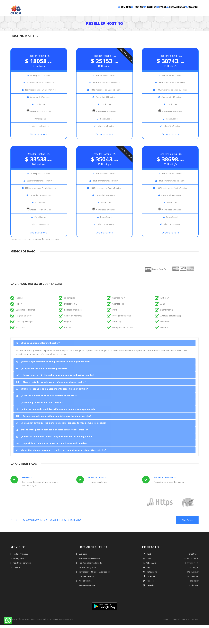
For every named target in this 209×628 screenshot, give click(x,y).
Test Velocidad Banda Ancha (90, 565)
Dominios (90, 11)
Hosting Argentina (20, 556)
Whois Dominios (85, 583)
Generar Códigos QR (87, 570)
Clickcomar (194, 588)
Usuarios (188, 11)
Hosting (109, 11)
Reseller (128, 11)
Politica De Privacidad (190, 622)
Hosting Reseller (19, 561)
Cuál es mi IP (84, 556)
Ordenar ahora (38, 137)
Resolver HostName (87, 588)
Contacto (16, 570)
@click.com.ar (193, 574)
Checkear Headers (86, 579)
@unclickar (194, 583)
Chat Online (187, 522)
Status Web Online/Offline (89, 561)
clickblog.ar (194, 570)
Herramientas (166, 11)
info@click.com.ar (191, 561)
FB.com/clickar (193, 579)
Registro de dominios (22, 565)
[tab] (104, 345)
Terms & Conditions (170, 622)
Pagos (146, 11)
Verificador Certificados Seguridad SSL (94, 574)
